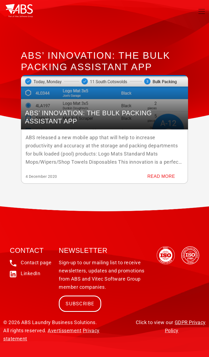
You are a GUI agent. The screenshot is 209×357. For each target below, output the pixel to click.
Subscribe (80, 303)
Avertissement (64, 330)
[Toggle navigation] (201, 11)
